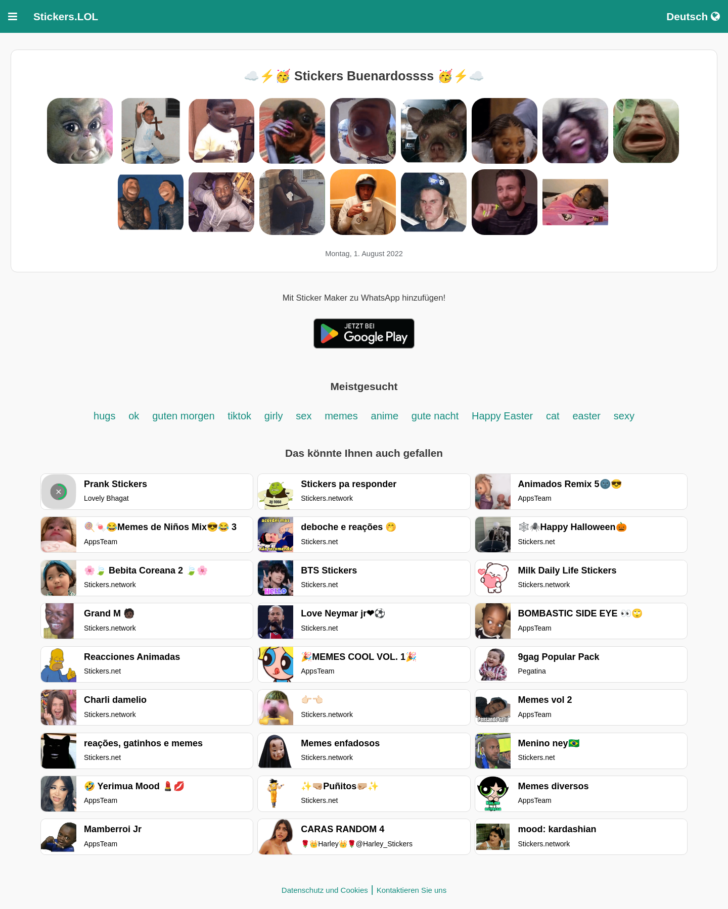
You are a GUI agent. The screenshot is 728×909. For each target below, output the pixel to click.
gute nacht (435, 415)
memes (341, 415)
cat (553, 415)
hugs (104, 415)
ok (133, 415)
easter (586, 415)
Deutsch (693, 16)
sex (303, 415)
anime (384, 415)
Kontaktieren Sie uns (411, 890)
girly (273, 415)
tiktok (239, 415)
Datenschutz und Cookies (325, 890)
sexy (624, 415)
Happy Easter (502, 415)
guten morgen (183, 415)
